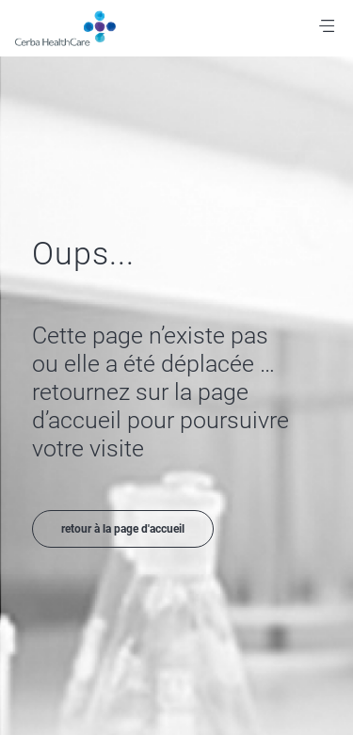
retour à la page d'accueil (123, 528)
